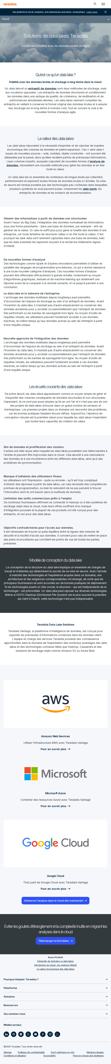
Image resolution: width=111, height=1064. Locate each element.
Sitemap (8, 1052)
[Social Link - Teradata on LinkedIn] (6, 1034)
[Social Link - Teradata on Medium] (21, 1034)
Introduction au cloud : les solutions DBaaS (55, 965)
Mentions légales (95, 1052)
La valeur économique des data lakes (55, 969)
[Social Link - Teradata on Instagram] (50, 1034)
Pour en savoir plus (53, 749)
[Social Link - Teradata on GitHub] (13, 1034)
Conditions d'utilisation (15, 1055)
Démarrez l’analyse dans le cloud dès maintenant (53, 900)
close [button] (105, 12)
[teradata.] (10, 4)
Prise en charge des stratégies (88, 1055)
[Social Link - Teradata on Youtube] (35, 1034)
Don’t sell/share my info (62, 1052)
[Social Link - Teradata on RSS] (57, 1034)
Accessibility (49, 1055)
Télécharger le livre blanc (53, 940)
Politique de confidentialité (31, 1052)
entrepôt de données (42, 88)
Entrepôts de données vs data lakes (55, 961)
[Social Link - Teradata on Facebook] (43, 1034)
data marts (90, 188)
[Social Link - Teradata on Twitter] (28, 1034)
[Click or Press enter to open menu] (103, 4)
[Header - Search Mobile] (95, 4)
